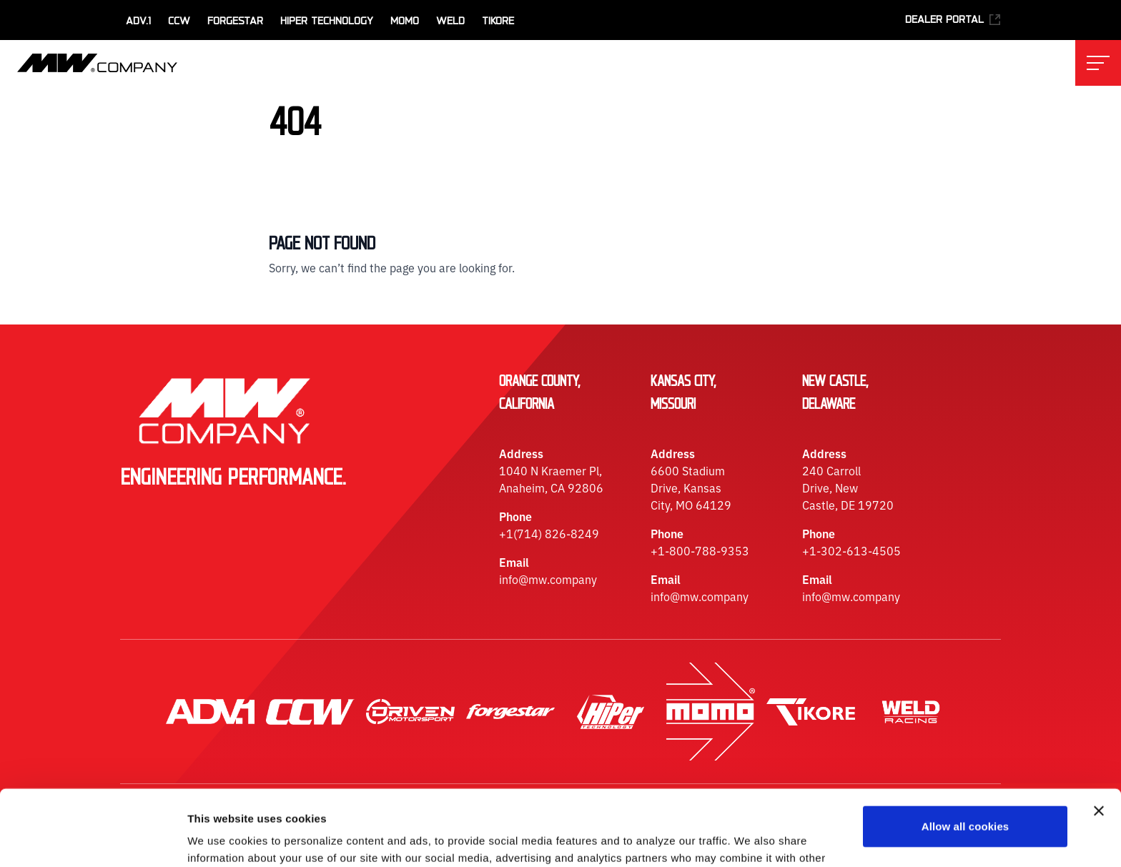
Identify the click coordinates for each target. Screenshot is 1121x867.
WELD (450, 21)
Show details (220, 839)
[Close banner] (1099, 735)
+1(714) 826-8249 (549, 533)
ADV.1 (138, 21)
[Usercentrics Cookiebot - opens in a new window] (92, 839)
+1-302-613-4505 (851, 550)
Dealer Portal (953, 20)
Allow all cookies (965, 751)
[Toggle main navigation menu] (1098, 63)
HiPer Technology (326, 21)
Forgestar (235, 21)
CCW (179, 21)
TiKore (498, 21)
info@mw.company (548, 579)
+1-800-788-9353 (700, 550)
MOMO (404, 21)
